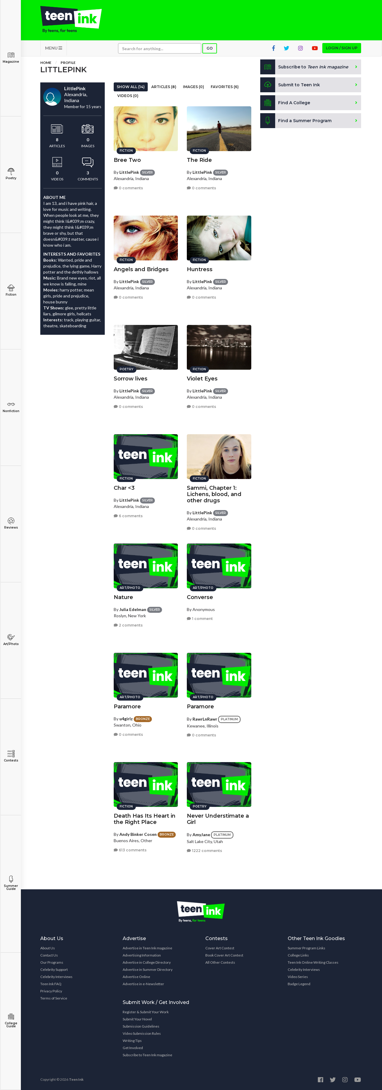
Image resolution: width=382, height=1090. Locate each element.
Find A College (285, 102)
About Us (47, 948)
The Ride (199, 160)
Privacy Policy (51, 991)
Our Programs (51, 962)
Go (210, 48)
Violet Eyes (202, 378)
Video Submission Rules (142, 1033)
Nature (123, 597)
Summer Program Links (306, 948)
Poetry (10, 174)
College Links (298, 955)
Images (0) (193, 87)
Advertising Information (142, 955)
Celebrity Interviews (56, 976)
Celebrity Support (54, 969)
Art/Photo (10, 640)
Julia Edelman (132, 609)
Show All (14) (131, 87)
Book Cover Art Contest (224, 955)
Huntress (199, 269)
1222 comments (204, 850)
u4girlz (126, 718)
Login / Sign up (342, 48)
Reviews (10, 523)
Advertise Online (136, 976)
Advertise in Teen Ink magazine (147, 948)
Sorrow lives (130, 378)
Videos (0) (127, 95)
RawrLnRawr (204, 718)
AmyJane (201, 834)
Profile (68, 62)
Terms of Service (53, 998)
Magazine (10, 57)
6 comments (128, 516)
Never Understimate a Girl (218, 819)
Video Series (298, 976)
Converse (200, 597)
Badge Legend (299, 984)
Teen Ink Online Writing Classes (313, 962)
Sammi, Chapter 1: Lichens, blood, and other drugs (214, 494)
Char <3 (124, 488)
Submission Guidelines (141, 1026)
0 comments (128, 188)
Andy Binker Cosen (138, 834)
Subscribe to (304, 66)
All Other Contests (220, 962)
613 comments (130, 850)
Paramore (127, 706)
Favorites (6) (225, 87)
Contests (10, 756)
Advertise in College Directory (147, 962)
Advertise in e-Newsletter (143, 984)
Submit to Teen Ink (290, 84)
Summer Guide (10, 883)
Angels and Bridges (141, 269)
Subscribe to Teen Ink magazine (147, 1055)
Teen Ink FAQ (50, 984)
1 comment (200, 618)
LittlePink (129, 172)
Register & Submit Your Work (146, 1012)
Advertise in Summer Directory (147, 969)
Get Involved (133, 1048)
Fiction (10, 290)
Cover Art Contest (219, 948)
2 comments (128, 625)
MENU (53, 47)
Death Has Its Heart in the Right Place (144, 819)
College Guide (10, 1020)
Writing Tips (132, 1040)
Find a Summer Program (296, 120)
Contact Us (49, 955)
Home (45, 62)
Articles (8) (163, 87)
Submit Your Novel (137, 1019)
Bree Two (127, 160)
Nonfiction (10, 407)
